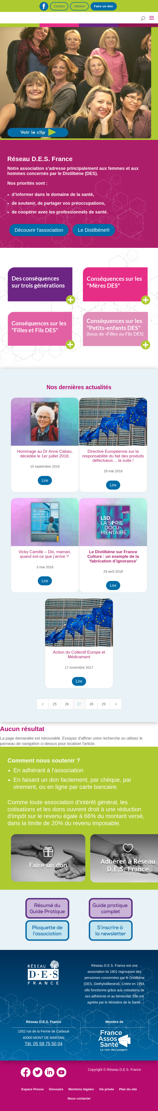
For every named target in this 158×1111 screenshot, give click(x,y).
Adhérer (79, 6)
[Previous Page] (43, 704)
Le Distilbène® (93, 230)
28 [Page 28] (91, 704)
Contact (59, 6)
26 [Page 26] (67, 704)
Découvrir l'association (39, 230)
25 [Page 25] (55, 704)
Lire (45, 480)
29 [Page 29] (104, 704)
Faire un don (103, 6)
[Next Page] (115, 704)
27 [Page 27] (79, 704)
